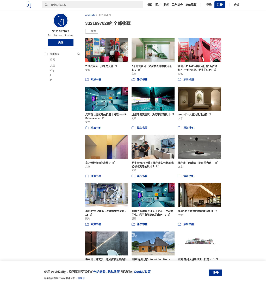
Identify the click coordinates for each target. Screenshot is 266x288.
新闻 (166, 4)
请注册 (81, 278)
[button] (91, 31)
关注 (60, 42)
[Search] (97, 4)
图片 (158, 4)
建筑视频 (190, 4)
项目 (150, 4)
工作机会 (177, 4)
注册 (220, 4)
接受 (216, 273)
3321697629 (60, 31)
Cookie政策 (142, 271)
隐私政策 (114, 271)
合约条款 (99, 271)
